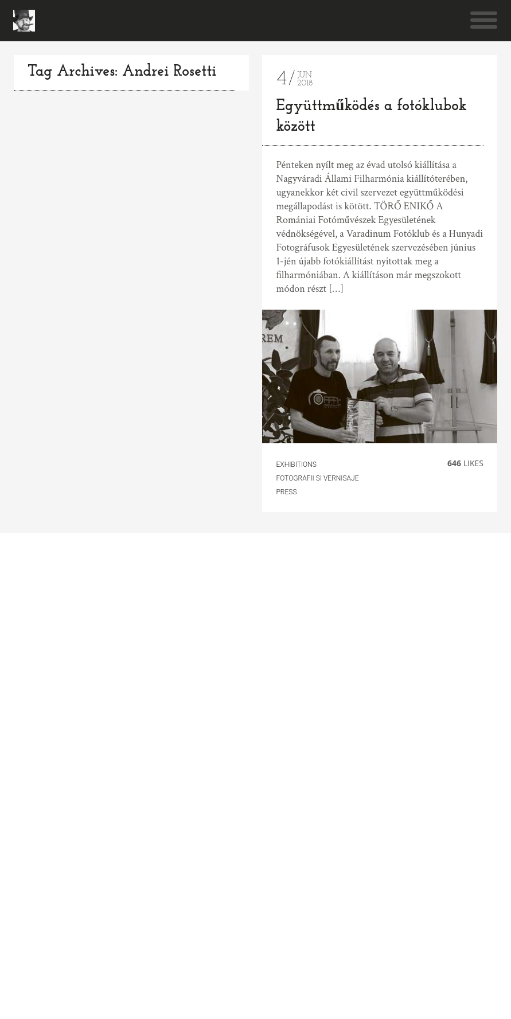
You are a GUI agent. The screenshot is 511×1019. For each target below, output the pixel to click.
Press (286, 492)
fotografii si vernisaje (317, 478)
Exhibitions (296, 464)
